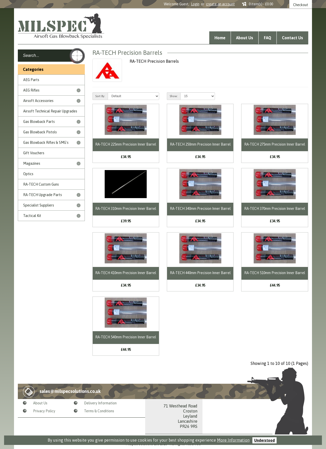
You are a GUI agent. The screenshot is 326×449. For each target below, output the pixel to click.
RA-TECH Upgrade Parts (42, 195)
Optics (28, 174)
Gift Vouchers (33, 153)
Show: (174, 96)
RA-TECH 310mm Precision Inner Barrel (125, 209)
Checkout (300, 5)
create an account (220, 4)
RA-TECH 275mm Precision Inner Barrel (274, 144)
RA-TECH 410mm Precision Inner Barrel (125, 273)
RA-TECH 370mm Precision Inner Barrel (274, 209)
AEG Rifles (31, 90)
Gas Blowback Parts (39, 122)
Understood (264, 440)
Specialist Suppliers (38, 205)
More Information (233, 440)
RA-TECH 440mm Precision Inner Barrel (200, 273)
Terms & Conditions (99, 411)
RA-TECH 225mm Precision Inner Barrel (125, 144)
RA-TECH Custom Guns (41, 184)
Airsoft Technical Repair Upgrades (50, 111)
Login (195, 4)
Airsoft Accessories (38, 101)
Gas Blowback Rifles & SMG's (46, 142)
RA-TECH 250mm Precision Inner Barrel (200, 144)
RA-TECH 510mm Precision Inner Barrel (274, 273)
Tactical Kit (32, 216)
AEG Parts (31, 80)
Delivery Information (100, 403)
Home (219, 37)
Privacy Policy (44, 411)
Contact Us (292, 37)
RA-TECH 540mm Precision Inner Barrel (125, 337)
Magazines (31, 163)
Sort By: (100, 96)
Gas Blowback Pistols (40, 132)
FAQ (267, 37)
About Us (244, 37)
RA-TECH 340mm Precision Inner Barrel (200, 209)
